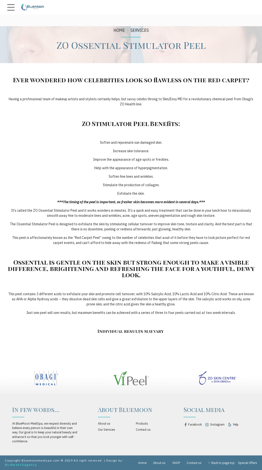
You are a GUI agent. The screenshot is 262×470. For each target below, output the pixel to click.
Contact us (143, 429)
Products (142, 423)
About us (104, 423)
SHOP (176, 463)
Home (119, 30)
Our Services (106, 429)
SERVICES (140, 30)
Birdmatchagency (21, 465)
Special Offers (247, 463)
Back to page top (221, 463)
